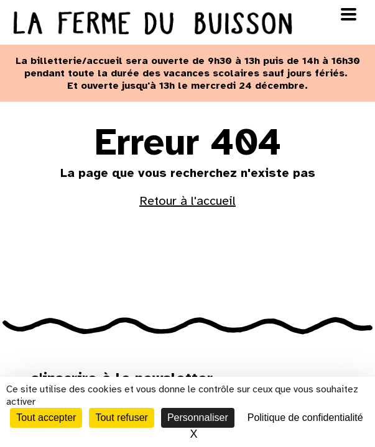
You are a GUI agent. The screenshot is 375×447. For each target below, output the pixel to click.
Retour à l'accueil (187, 201)
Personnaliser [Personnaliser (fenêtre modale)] (197, 417)
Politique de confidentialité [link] (305, 417)
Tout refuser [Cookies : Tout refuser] (121, 417)
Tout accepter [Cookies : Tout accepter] (46, 417)
